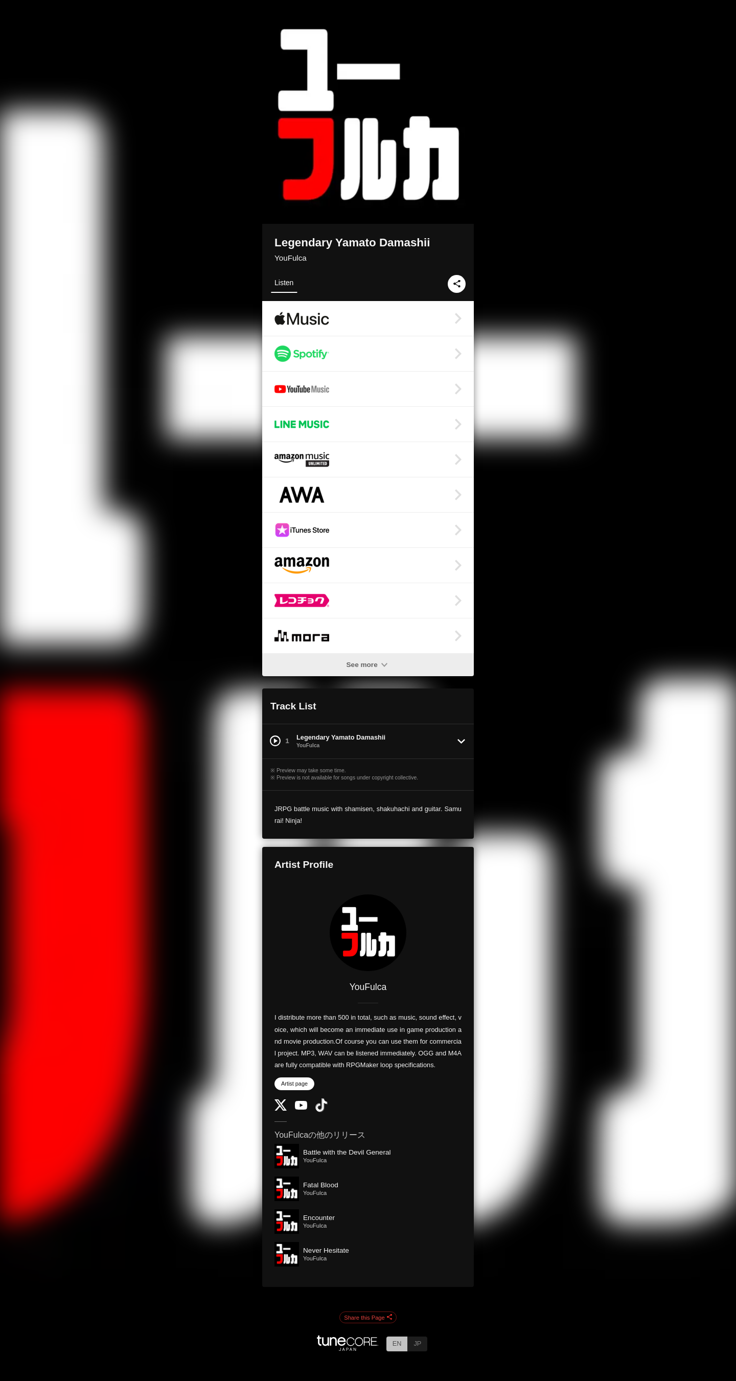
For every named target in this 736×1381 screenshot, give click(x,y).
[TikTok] (321, 1110)
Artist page (294, 1083)
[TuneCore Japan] (347, 1348)
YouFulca (290, 258)
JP (417, 1343)
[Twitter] (280, 1108)
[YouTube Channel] (301, 1107)
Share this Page (368, 1318)
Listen (283, 283)
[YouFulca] (368, 932)
